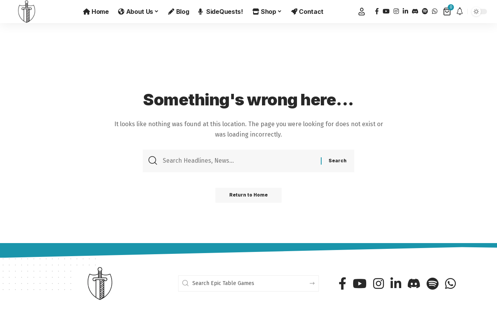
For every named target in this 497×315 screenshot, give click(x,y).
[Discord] (415, 11)
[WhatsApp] (434, 11)
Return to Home (249, 196)
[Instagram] (396, 11)
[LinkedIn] (405, 11)
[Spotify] (425, 11)
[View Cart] (447, 11)
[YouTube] (386, 11)
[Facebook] (377, 11)
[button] (361, 11)
